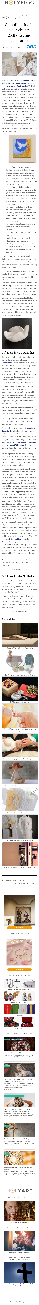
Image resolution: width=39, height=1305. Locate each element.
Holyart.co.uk (25, 1302)
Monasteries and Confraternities (14, 1095)
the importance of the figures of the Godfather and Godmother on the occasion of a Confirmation (19, 83)
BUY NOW (19, 928)
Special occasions (14, 16)
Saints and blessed (16, 1039)
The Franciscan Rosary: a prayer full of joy (16, 1139)
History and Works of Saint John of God (15, 1053)
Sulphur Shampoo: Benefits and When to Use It (18, 1109)
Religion (7, 1039)
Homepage (5, 16)
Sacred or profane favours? (25, 883)
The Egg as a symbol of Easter (14, 880)
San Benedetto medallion (11, 539)
